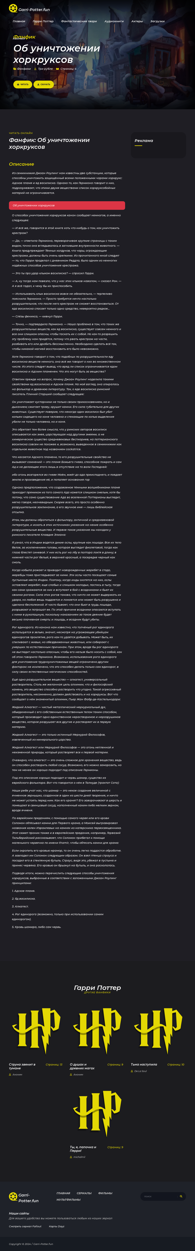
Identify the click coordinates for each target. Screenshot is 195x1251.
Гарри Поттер (43, 21)
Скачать (43, 84)
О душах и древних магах (82, 1066)
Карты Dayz (56, 1226)
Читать (22, 84)
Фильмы (105, 1193)
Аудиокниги (114, 21)
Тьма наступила (144, 1064)
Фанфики (22, 69)
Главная (19, 21)
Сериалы (84, 1193)
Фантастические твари (79, 21)
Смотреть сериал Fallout (25, 1226)
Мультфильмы (69, 1199)
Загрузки (157, 21)
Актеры (137, 21)
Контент (19, 38)
